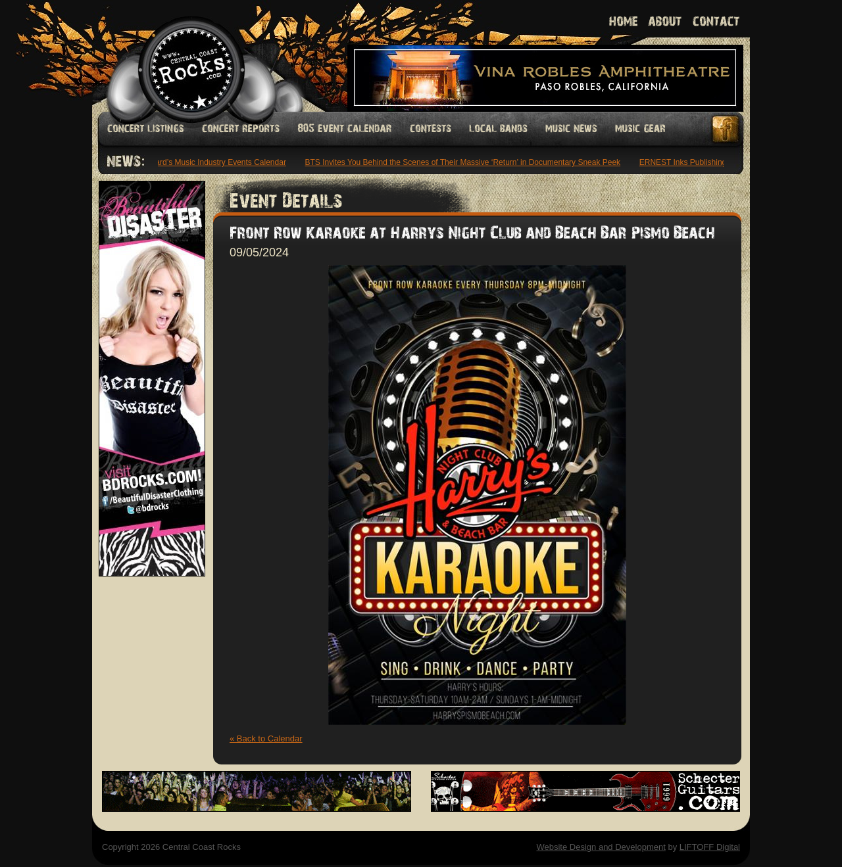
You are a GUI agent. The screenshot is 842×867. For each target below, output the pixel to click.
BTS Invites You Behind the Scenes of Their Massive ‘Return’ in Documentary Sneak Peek (466, 162)
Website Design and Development (600, 847)
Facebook (726, 129)
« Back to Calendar (266, 738)
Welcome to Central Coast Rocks (176, 55)
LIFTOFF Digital (710, 847)
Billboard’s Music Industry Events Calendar (214, 162)
